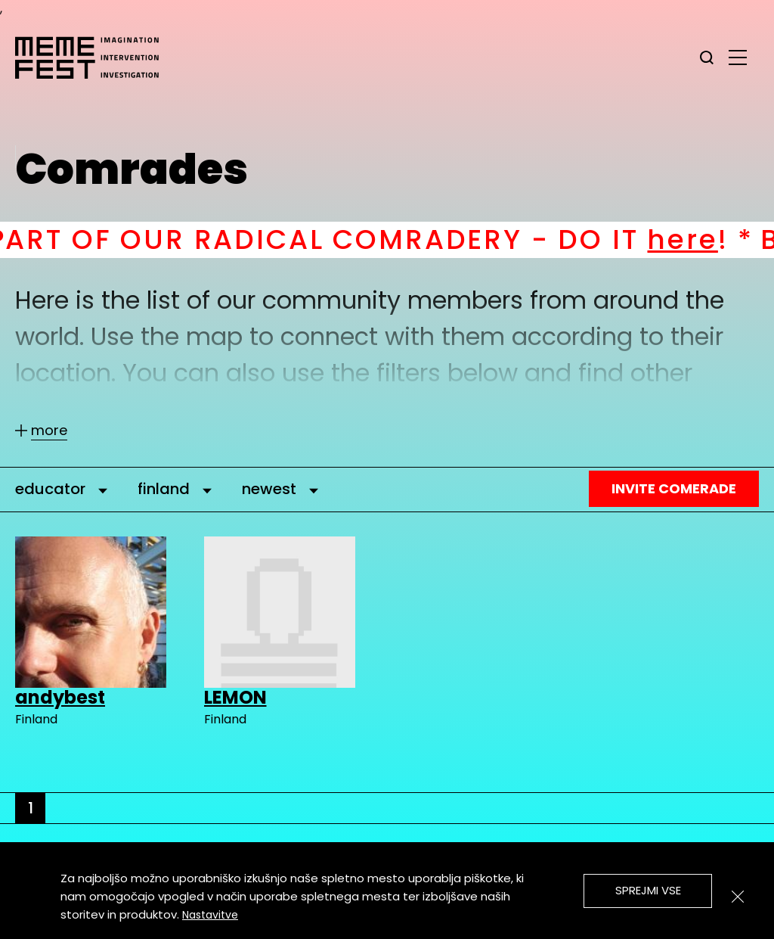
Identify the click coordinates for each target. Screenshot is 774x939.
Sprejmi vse (648, 890)
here (700, 239)
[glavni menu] (738, 56)
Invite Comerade (673, 488)
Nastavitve (210, 914)
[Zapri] (738, 896)
